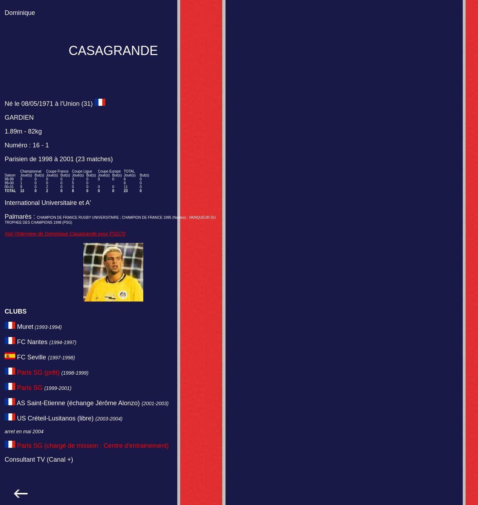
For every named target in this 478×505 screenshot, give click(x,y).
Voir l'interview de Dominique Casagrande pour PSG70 (65, 234)
